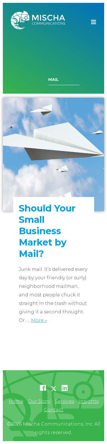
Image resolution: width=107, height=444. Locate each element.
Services (64, 401)
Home (16, 401)
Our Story (39, 401)
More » (39, 320)
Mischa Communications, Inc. (38, 22)
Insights (88, 401)
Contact (53, 409)
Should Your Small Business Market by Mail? (47, 231)
